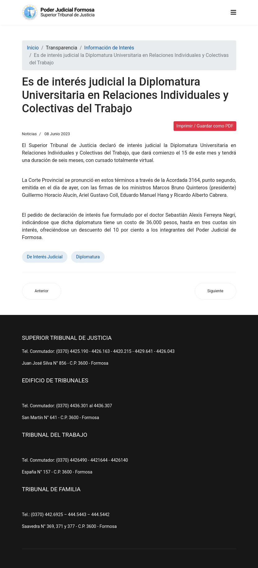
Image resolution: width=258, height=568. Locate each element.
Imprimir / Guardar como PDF (204, 125)
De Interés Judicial (45, 256)
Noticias (29, 134)
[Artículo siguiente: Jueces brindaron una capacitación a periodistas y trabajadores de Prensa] (215, 291)
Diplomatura (88, 256)
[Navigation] (233, 12)
